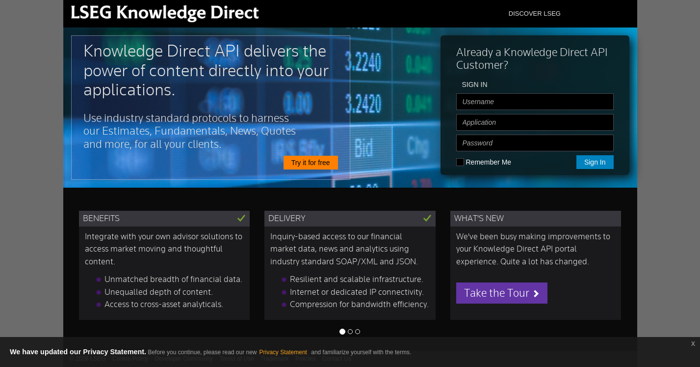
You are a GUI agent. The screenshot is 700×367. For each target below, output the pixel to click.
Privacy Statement (284, 352)
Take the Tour (502, 293)
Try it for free (310, 163)
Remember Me (489, 162)
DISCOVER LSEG (535, 13)
